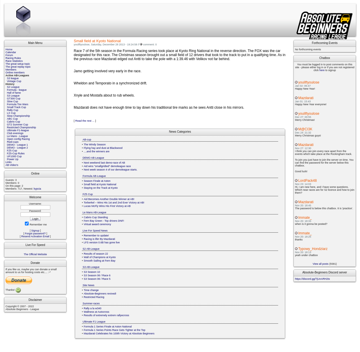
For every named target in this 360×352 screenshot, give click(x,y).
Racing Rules (13, 58)
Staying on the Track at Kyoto (101, 187)
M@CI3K (305, 129)
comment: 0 (150, 44)
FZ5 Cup (12, 150)
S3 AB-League (91, 267)
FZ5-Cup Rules (16, 153)
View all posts (320, 263)
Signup (35, 230)
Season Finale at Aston (97, 180)
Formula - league (17, 89)
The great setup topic (17, 63)
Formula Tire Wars (17, 104)
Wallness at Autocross (96, 311)
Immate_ (305, 218)
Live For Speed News (95, 230)
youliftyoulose (308, 82)
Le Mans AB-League (94, 212)
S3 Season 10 (92, 272)
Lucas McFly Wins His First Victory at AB (107, 206)
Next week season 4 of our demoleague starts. (111, 169)
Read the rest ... (84, 120)
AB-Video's (11, 165)
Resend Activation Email (35, 236)
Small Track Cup (16, 107)
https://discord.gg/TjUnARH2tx (312, 278)
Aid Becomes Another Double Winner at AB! (109, 199)
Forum (9, 55)
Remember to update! (96, 235)
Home (8, 49)
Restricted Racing (94, 297)
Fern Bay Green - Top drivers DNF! (104, 220)
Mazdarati (305, 98)
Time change (91, 290)
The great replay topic (18, 66)
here (321, 70)
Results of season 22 (96, 253)
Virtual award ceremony (97, 224)
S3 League (13, 95)
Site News (89, 285)
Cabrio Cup (13, 121)
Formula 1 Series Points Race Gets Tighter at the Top (114, 330)
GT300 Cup (14, 98)
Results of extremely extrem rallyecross (106, 315)
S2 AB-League (91, 248)
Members (10, 69)
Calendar (10, 52)
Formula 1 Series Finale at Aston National (108, 326)
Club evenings (15, 133)
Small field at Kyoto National (100, 184)
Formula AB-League (94, 176)
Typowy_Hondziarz (312, 249)
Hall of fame (14, 92)
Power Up (13, 159)
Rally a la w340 (92, 308)
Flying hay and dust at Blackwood (103, 148)
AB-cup (87, 139)
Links (8, 162)
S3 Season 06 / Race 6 (97, 275)
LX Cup (11, 113)
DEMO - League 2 (17, 147)
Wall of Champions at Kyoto (100, 257)
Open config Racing (18, 139)
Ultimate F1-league (18, 130)
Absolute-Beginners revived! (100, 293)
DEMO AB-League (93, 157)
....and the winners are (97, 151)
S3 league (13, 78)
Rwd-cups (13, 141)
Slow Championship (18, 115)
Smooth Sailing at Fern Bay (100, 260)
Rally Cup (12, 110)
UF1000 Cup (14, 156)
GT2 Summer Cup (17, 124)
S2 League (13, 87)
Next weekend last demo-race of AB (104, 162)
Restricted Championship (21, 127)
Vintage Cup (14, 81)
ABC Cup (12, 118)
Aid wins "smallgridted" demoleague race (107, 166)
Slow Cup (12, 101)
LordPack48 (307, 181)
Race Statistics (14, 61)
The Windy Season (95, 144)
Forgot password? (35, 233)
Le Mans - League (17, 136)
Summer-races (91, 303)
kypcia (37, 188)
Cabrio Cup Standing (96, 217)
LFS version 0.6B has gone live (102, 242)
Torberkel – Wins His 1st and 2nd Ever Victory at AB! (114, 202)
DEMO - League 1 (17, 144)
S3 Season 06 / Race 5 (97, 278)
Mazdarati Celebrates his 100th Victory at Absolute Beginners (119, 333)
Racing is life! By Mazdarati (99, 239)
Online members (15, 72)
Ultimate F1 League (94, 321)
